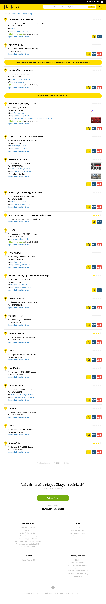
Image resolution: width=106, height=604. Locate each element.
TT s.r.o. (12, 408)
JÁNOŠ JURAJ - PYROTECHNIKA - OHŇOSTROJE (29, 215)
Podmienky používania (28, 538)
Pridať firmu (53, 498)
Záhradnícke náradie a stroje (78, 573)
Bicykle (78, 560)
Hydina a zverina (77, 563)
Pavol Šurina (14, 368)
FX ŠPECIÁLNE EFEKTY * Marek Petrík (25, 136)
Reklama (28, 530)
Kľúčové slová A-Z (78, 530)
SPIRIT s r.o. (14, 425)
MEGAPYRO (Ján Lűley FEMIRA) (22, 103)
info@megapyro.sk (17, 113)
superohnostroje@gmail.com (21, 394)
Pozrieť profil (94, 36)
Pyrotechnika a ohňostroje (22, 13)
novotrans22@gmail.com (20, 79)
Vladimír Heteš (15, 316)
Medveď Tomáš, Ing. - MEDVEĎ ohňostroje (28, 275)
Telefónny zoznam (28, 547)
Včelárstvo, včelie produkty (78, 571)
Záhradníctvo (78, 576)
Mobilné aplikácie (28, 528)
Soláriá (78, 568)
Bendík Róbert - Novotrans (21, 70)
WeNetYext (99, 36)
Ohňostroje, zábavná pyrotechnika (25, 192)
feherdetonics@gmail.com (20, 169)
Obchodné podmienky (28, 536)
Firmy (7, 13)
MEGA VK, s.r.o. (15, 45)
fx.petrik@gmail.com (18, 146)
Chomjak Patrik (15, 385)
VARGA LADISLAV (16, 298)
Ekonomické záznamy (99, 54)
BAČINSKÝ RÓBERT (17, 333)
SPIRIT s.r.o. (14, 350)
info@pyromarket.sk (18, 201)
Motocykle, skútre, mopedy (78, 565)
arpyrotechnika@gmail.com (21, 239)
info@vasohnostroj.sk (18, 285)
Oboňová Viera (15, 443)
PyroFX (11, 230)
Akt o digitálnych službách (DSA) (28, 544)
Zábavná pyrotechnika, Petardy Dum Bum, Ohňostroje (31, 118)
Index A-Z (77, 528)
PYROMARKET (14, 252)
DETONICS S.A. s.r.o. (17, 159)
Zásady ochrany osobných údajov (28, 541)
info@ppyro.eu (16, 28)
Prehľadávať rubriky (77, 533)
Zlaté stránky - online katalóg (6, 7)
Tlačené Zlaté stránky (28, 533)
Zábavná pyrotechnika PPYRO (22, 19)
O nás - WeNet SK (28, 560)
